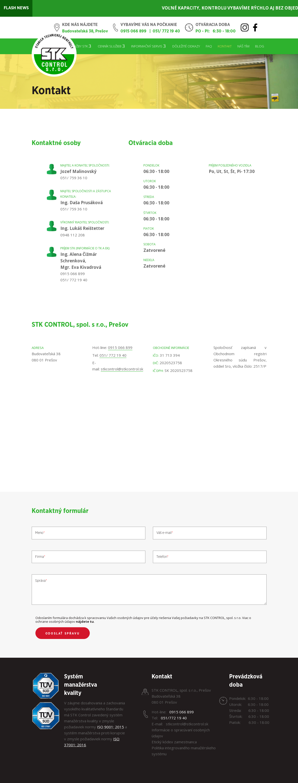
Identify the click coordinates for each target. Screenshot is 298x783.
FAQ (209, 46)
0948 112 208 (72, 234)
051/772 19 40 (174, 717)
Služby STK (79, 46)
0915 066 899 (133, 31)
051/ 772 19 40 (166, 31)
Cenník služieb (109, 46)
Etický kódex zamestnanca (174, 741)
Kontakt (225, 46)
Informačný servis (146, 46)
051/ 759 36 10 (73, 177)
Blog (259, 46)
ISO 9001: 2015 (110, 726)
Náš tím (243, 46)
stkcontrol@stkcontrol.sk (122, 368)
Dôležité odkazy (186, 46)
